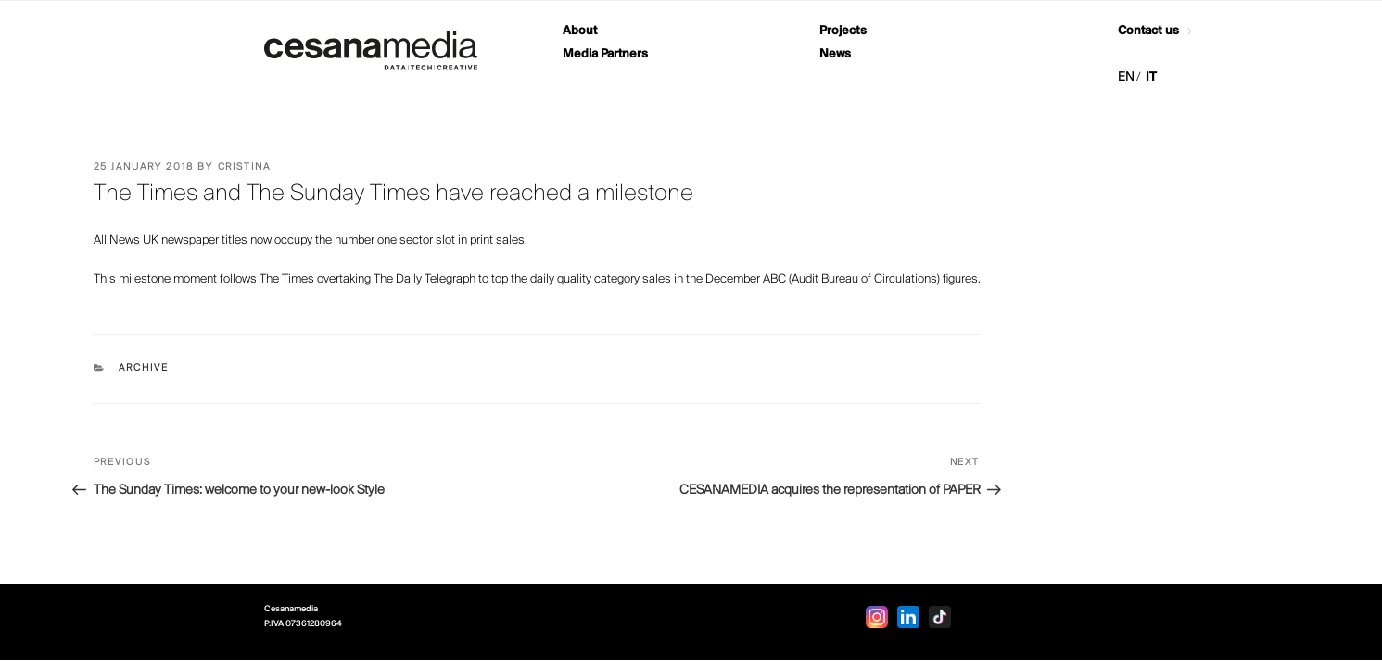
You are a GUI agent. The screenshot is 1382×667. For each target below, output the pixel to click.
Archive (144, 368)
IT (1151, 77)
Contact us (1148, 31)
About (580, 31)
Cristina (245, 167)
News (835, 54)
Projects (843, 31)
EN (1126, 77)
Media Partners (605, 54)
